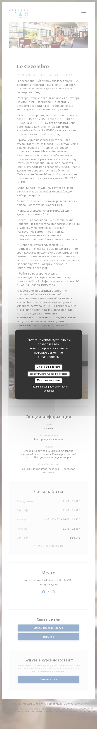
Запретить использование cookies (48, 374)
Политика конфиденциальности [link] (50, 386)
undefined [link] (49, 390)
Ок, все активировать (48, 367)
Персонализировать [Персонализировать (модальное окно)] (48, 380)
